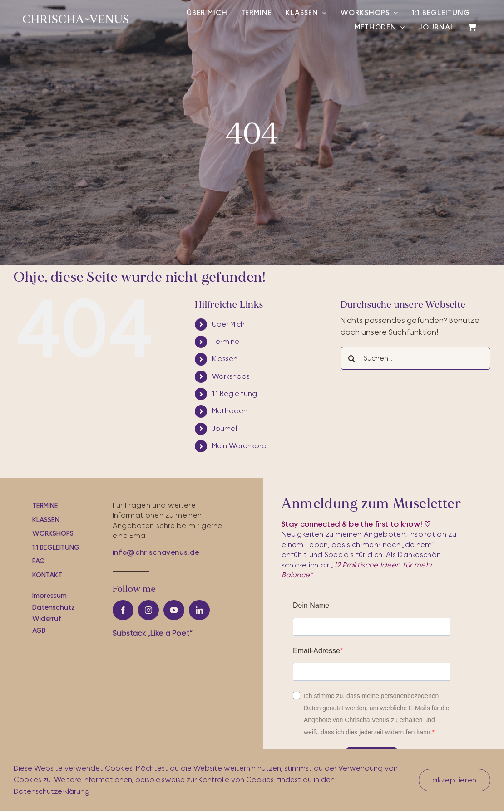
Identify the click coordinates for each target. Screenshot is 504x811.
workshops (53, 533)
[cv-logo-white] (75, 19)
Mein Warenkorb (239, 445)
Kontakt (47, 575)
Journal (224, 428)
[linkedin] (199, 610)
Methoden (229, 411)
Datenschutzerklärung (51, 791)
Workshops (231, 376)
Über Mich (228, 324)
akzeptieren (454, 780)
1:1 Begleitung (234, 393)
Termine (225, 341)
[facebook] (123, 610)
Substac (153, 633)
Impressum (49, 595)
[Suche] (352, 358)
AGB (38, 630)
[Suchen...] (415, 358)
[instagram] (148, 610)
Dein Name (311, 605)
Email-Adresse (316, 651)
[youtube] (173, 610)
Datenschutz (53, 607)
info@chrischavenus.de (156, 552)
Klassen (224, 358)
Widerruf (46, 619)
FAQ (38, 561)
